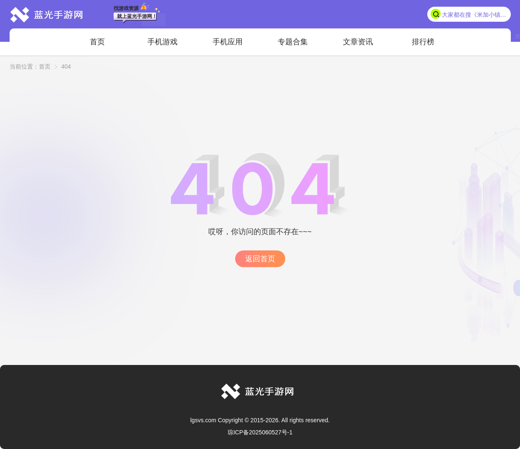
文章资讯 (358, 42)
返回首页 (260, 259)
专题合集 (293, 42)
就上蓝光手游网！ (137, 16)
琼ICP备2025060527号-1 (260, 432)
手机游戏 (162, 42)
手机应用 (228, 42)
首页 (97, 42)
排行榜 (423, 42)
